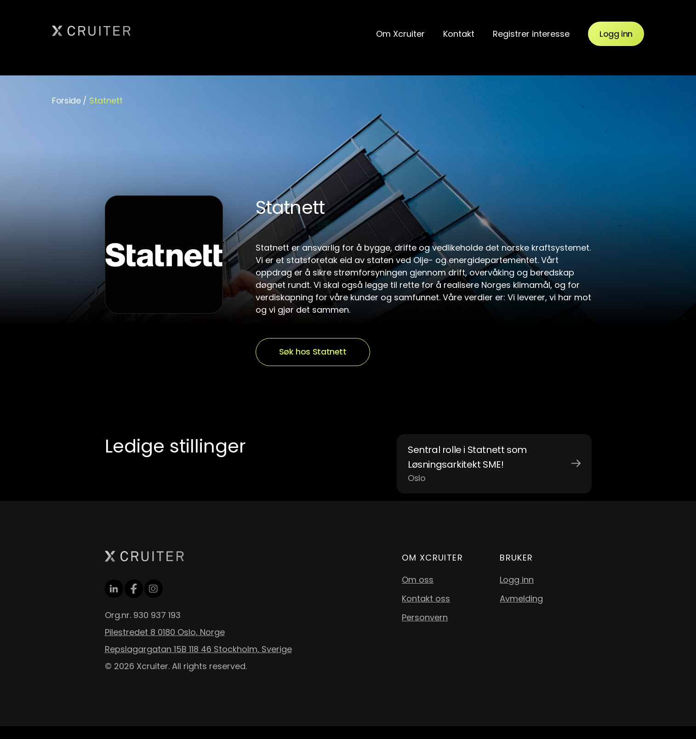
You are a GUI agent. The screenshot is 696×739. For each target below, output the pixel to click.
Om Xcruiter (400, 34)
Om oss (418, 579)
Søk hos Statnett (313, 351)
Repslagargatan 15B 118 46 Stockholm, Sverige (198, 649)
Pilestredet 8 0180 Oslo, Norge (165, 632)
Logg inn (616, 34)
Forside (66, 100)
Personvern (425, 617)
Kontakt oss (426, 598)
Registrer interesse (531, 34)
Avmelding (521, 598)
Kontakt (458, 34)
